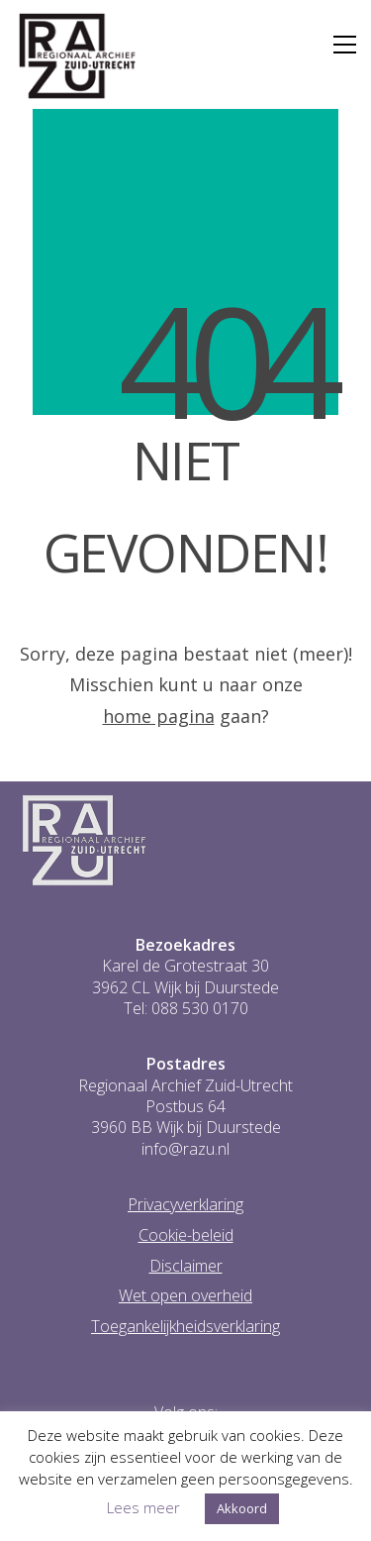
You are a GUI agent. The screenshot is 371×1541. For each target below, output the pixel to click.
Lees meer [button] (143, 1507)
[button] (344, 44)
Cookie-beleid (186, 1235)
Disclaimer (186, 1266)
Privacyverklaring (185, 1204)
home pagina (159, 716)
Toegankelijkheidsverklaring (185, 1326)
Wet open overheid (185, 1295)
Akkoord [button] (242, 1508)
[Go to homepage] (77, 56)
